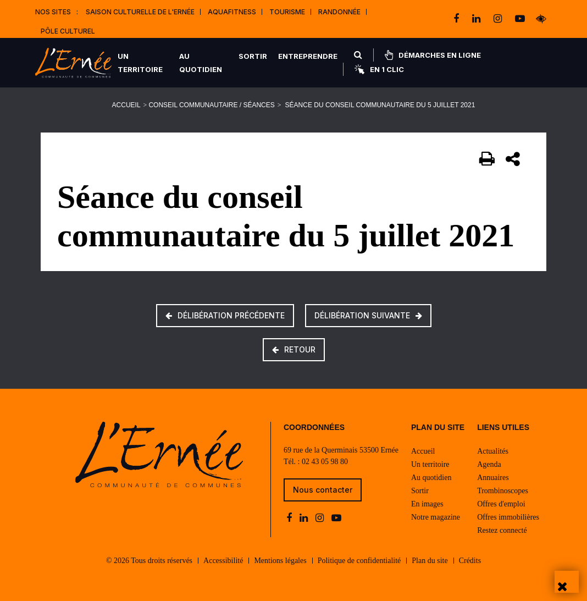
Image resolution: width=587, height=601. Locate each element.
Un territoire (140, 63)
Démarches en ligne (433, 55)
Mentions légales (280, 560)
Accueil (126, 105)
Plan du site (429, 560)
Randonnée (339, 12)
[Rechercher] (358, 55)
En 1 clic (379, 69)
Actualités (492, 451)
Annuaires (493, 477)
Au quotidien (200, 63)
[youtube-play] (520, 18)
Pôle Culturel (68, 31)
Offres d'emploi (501, 504)
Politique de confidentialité (359, 560)
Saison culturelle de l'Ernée (140, 12)
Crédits (470, 560)
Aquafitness (232, 12)
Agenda (489, 464)
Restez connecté (502, 530)
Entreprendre (307, 56)
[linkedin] (477, 18)
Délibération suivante (368, 315)
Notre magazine (435, 517)
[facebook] (457, 18)
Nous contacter (322, 489)
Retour (293, 349)
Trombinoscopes (502, 491)
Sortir (253, 56)
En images (427, 504)
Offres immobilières (508, 517)
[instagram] (499, 18)
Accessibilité (223, 560)
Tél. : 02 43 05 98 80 (316, 461)
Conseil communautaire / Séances (211, 105)
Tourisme (287, 12)
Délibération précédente (225, 315)
